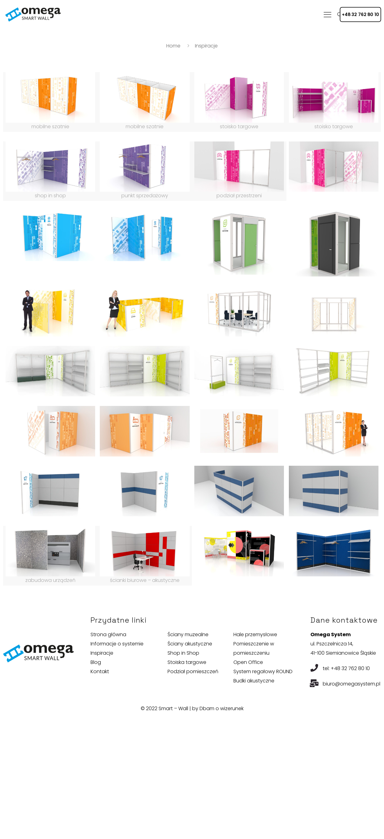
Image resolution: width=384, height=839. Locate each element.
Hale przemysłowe (255, 634)
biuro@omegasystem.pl (351, 683)
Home (173, 45)
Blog (96, 662)
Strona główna (108, 634)
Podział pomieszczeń (193, 671)
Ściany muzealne (188, 634)
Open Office (248, 662)
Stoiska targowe (187, 662)
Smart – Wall (173, 708)
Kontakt (100, 671)
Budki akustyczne (253, 680)
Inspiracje (102, 653)
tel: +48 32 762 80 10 (346, 668)
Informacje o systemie (117, 643)
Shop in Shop (183, 653)
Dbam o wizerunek (222, 708)
